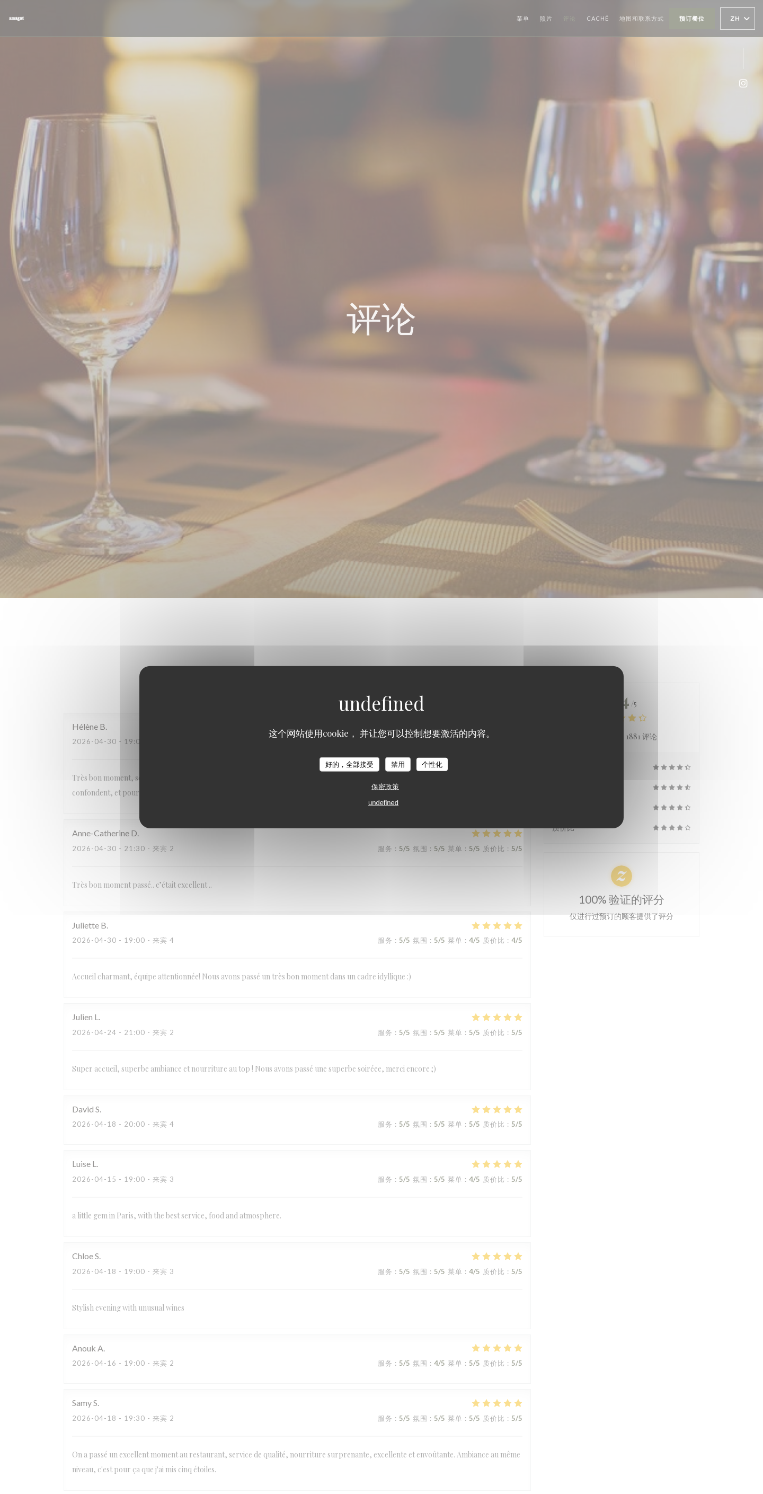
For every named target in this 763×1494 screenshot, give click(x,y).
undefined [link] (383, 803)
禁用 (398, 764)
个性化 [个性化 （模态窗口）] (432, 764)
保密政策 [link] (385, 787)
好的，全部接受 (349, 764)
